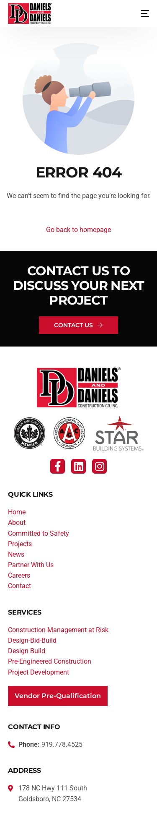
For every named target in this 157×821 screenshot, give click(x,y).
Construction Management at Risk (58, 630)
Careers (19, 575)
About (17, 522)
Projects (20, 544)
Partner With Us (31, 565)
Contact (19, 586)
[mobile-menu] (138, 13)
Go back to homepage (78, 230)
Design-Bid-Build (32, 640)
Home (17, 512)
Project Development (38, 672)
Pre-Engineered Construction (49, 661)
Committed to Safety (38, 533)
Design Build (26, 651)
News (16, 554)
